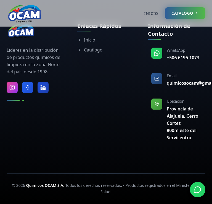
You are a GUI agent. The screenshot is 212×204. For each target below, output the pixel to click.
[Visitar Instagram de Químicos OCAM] (12, 87)
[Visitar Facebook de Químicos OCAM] (27, 87)
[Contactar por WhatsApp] (197, 189)
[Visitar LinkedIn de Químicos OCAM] (43, 87)
